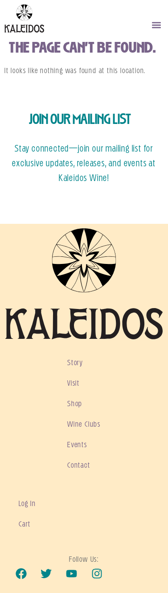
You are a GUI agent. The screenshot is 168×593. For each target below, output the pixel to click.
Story (75, 363)
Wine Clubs (84, 424)
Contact (78, 465)
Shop (74, 404)
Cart (25, 524)
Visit (73, 383)
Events (77, 445)
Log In (27, 504)
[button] (156, 25)
